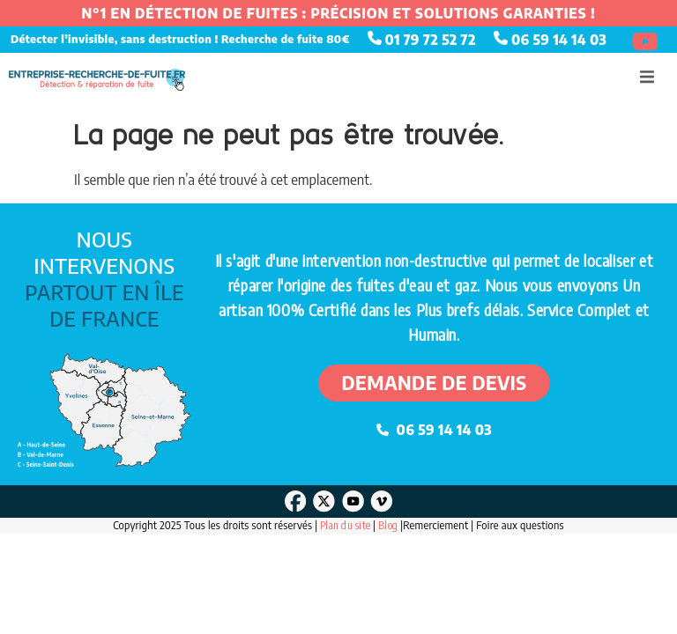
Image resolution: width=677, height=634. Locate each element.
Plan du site (345, 525)
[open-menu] (647, 79)
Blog (389, 525)
